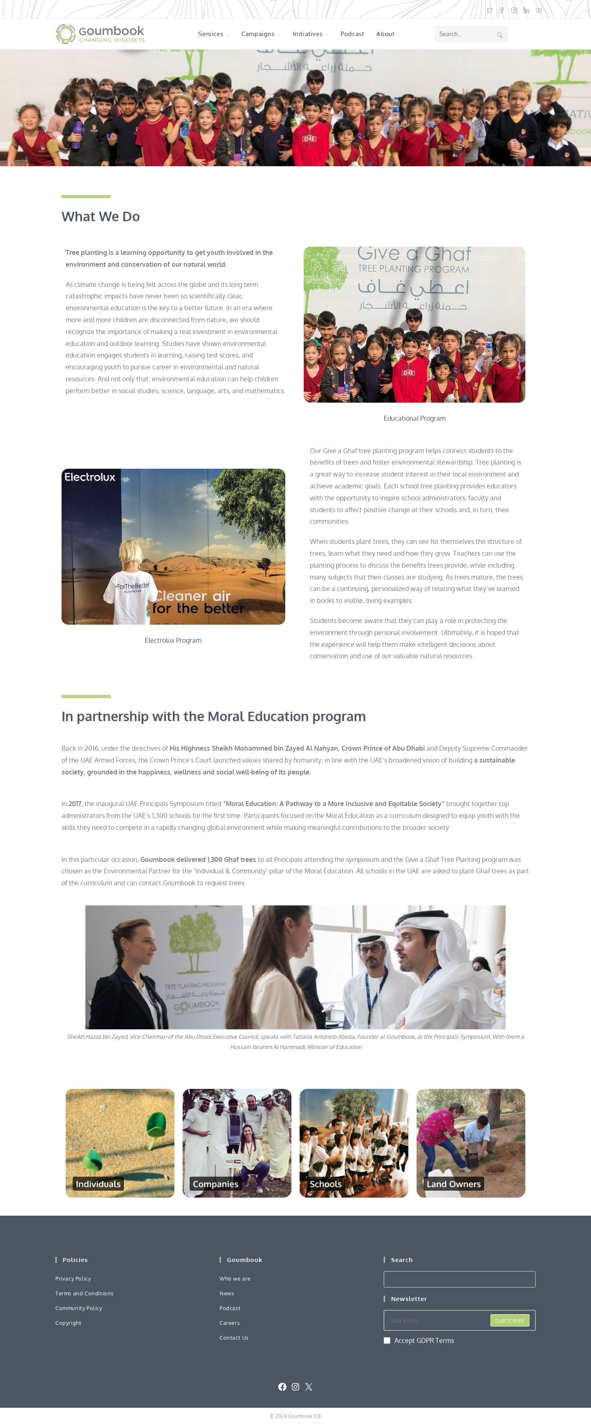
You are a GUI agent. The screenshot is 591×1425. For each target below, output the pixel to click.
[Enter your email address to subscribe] (460, 1320)
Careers (230, 1323)
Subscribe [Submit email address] (510, 1321)
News (227, 1293)
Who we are (235, 1278)
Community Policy (78, 1308)
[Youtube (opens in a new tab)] (537, 9)
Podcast (230, 1308)
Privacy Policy (73, 1278)
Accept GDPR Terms (419, 1340)
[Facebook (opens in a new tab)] (502, 9)
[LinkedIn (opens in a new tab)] (526, 9)
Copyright (68, 1323)
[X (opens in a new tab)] (489, 9)
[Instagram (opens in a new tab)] (514, 9)
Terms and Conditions (84, 1293)
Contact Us (234, 1337)
